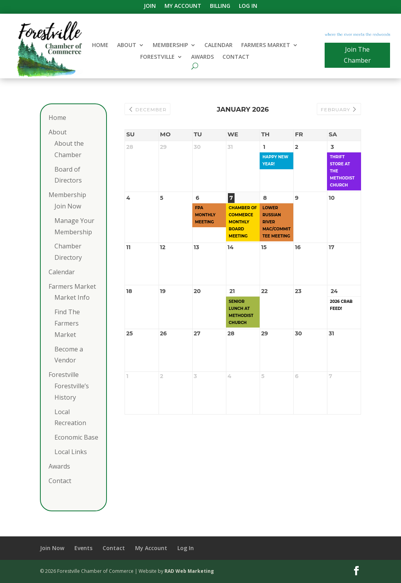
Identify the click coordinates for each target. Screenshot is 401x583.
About (126, 45)
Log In (248, 6)
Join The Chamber (357, 54)
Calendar (218, 45)
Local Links (70, 451)
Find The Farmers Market (67, 323)
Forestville (157, 57)
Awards (202, 57)
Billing (220, 6)
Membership (170, 45)
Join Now (67, 206)
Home (100, 45)
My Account (182, 6)
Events (83, 548)
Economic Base (76, 437)
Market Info (72, 297)
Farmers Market (265, 45)
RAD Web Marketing (189, 571)
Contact (235, 57)
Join (150, 6)
